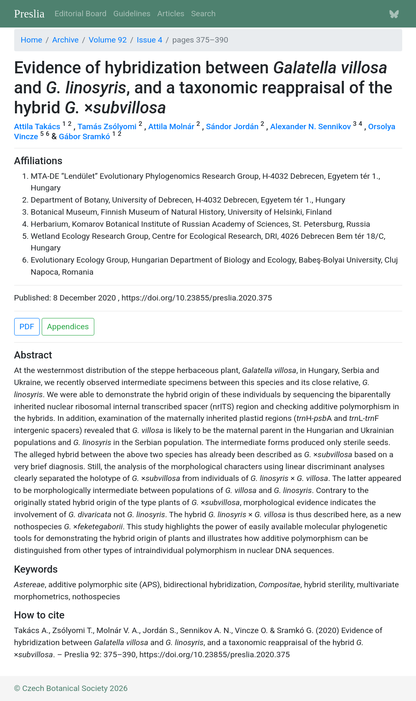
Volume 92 (107, 40)
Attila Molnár (171, 126)
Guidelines (131, 13)
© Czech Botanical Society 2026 (71, 688)
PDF (27, 326)
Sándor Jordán (232, 126)
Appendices (68, 326)
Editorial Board (81, 13)
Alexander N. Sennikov (310, 126)
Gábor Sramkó (84, 136)
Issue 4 (149, 40)
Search (203, 13)
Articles (170, 13)
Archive (65, 40)
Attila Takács (37, 126)
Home (32, 40)
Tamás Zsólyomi (107, 126)
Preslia (29, 14)
